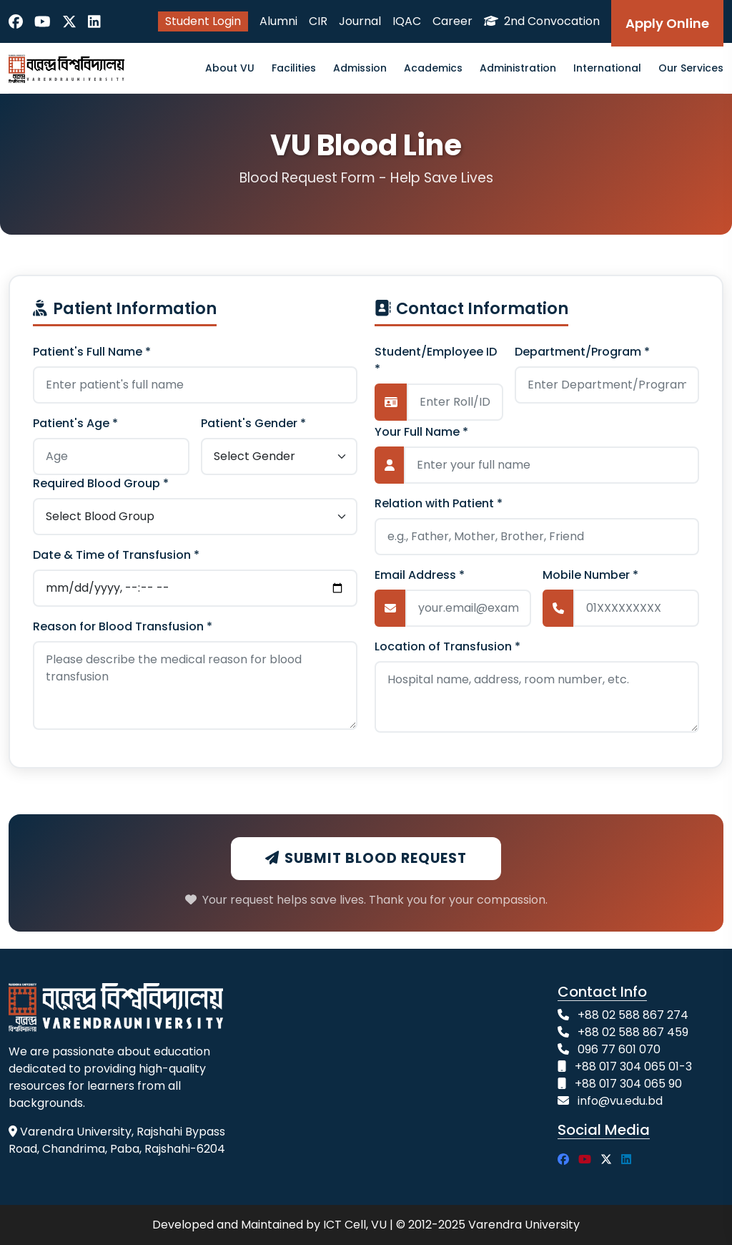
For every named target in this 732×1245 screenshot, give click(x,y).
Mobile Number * (590, 575)
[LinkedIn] (94, 21)
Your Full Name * (421, 432)
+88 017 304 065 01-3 (633, 1066)
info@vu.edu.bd (620, 1101)
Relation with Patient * (439, 503)
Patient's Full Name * (92, 351)
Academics (433, 68)
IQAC (406, 21)
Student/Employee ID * (436, 360)
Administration (518, 68)
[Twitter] (69, 21)
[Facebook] (16, 21)
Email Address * (420, 575)
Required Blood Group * (101, 483)
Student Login (203, 21)
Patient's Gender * (253, 423)
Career (452, 21)
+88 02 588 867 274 (633, 1015)
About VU (229, 68)
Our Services (690, 68)
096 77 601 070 (619, 1049)
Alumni (278, 21)
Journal (360, 21)
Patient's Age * (75, 423)
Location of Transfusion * (447, 646)
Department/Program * (582, 351)
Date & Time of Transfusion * (116, 555)
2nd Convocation (542, 21)
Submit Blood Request (366, 858)
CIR (318, 21)
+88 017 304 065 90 (628, 1083)
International (607, 68)
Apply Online (667, 23)
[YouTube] (42, 21)
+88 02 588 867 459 (633, 1032)
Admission (360, 68)
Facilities (294, 68)
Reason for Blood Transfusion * (122, 626)
